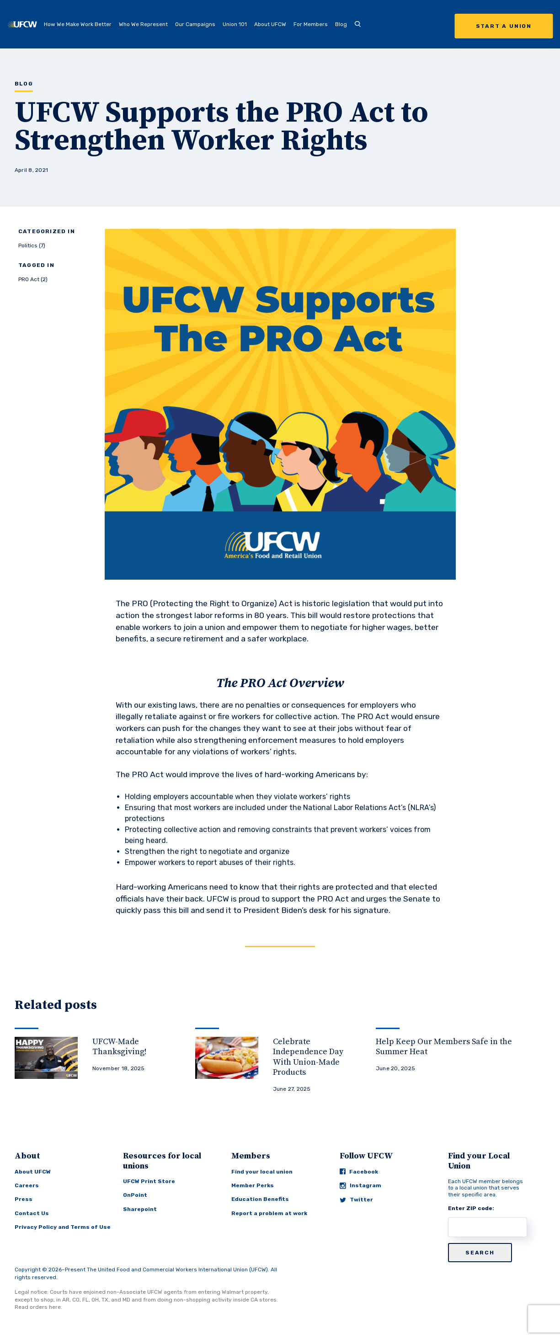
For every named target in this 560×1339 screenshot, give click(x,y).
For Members (310, 24)
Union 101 (235, 24)
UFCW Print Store (149, 1181)
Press (23, 1199)
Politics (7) (31, 245)
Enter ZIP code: (471, 1208)
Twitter (356, 1199)
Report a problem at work (269, 1213)
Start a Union (504, 26)
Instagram (360, 1185)
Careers (27, 1185)
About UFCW (270, 24)
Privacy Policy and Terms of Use (63, 1227)
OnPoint (135, 1195)
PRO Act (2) (33, 279)
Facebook (359, 1171)
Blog (341, 24)
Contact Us (32, 1213)
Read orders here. (38, 1307)
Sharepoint (140, 1209)
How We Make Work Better (78, 24)
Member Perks (252, 1185)
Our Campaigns (195, 24)
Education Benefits (260, 1199)
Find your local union (262, 1171)
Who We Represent (143, 24)
